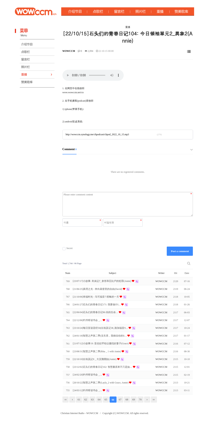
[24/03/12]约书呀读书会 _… (88, 390)
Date (187, 273)
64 (99, 399)
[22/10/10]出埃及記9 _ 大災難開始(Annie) (95, 359)
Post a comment (180, 251)
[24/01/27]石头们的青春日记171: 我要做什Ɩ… (97, 304)
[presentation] (103, 237)
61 (79, 399)
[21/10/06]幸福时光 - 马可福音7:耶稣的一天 (96, 296)
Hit (175, 273)
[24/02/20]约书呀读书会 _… (88, 374)
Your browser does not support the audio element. (93, 75)
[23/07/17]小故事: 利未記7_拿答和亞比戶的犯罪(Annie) (102, 281)
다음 (147, 399)
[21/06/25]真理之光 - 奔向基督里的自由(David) (98, 289)
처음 (65, 399)
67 (120, 399)
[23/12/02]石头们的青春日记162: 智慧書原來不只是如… (103, 366)
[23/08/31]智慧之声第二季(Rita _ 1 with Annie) (97, 351)
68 (127, 399)
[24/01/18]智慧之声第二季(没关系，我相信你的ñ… (100, 335)
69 (133, 399)
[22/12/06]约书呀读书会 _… (88, 320)
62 (85, 399)
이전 (72, 399)
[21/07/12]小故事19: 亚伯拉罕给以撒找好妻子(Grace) (101, 343)
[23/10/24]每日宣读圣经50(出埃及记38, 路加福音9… (101, 328)
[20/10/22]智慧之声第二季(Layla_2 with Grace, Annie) (101, 382)
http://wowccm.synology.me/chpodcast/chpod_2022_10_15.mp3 (97, 134)
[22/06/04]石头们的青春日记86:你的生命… (96, 312)
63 (92, 399)
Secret (67, 248)
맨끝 (154, 399)
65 (105, 399)
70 (140, 399)
